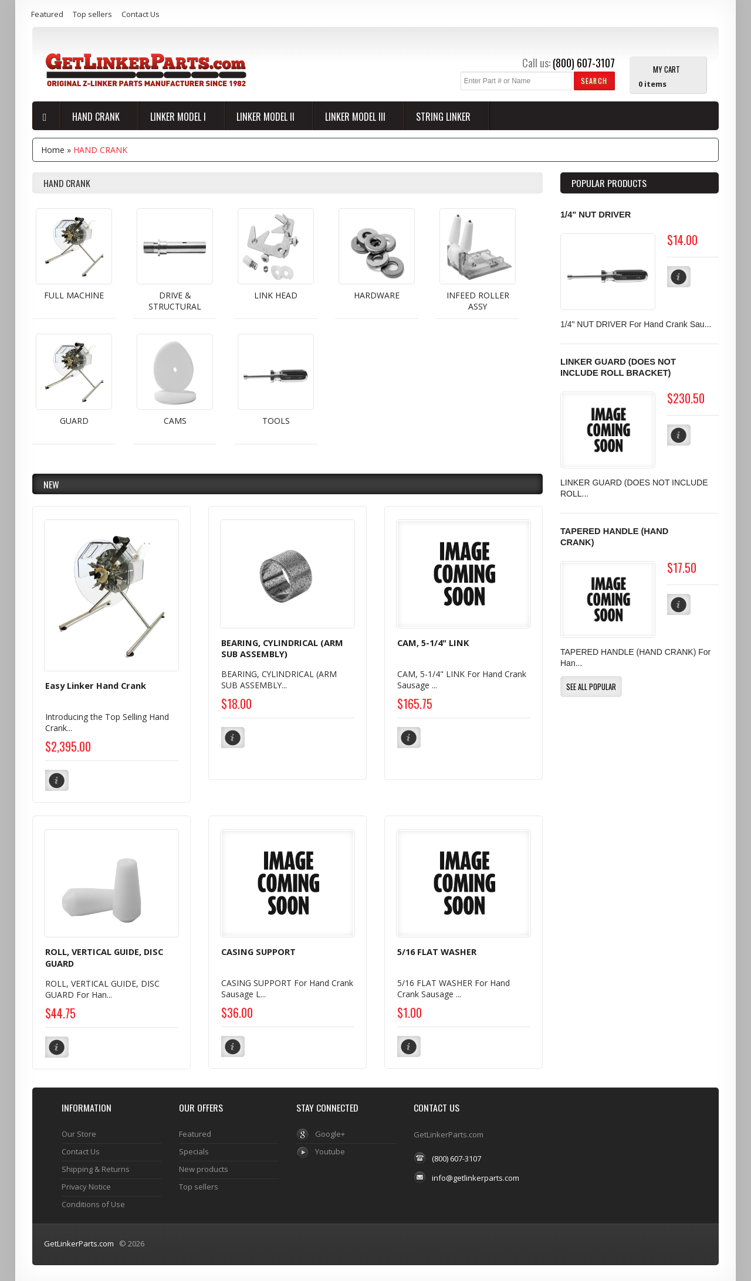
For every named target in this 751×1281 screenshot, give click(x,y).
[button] (594, 81)
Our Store (79, 1132)
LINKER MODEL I (179, 117)
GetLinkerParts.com (79, 1242)
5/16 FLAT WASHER (436, 951)
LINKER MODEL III (356, 117)
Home (53, 149)
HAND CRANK (97, 117)
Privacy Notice (86, 1185)
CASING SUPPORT (258, 951)
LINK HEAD (275, 295)
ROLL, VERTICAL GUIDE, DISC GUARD (104, 957)
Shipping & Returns (96, 1168)
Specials (194, 1150)
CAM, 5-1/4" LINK (433, 642)
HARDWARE (377, 295)
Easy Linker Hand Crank (95, 685)
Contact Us (140, 14)
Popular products (609, 183)
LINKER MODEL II (266, 117)
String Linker (444, 117)
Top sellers (92, 14)
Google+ (330, 1132)
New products (203, 1168)
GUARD (74, 421)
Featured (47, 14)
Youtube (330, 1150)
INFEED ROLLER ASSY (477, 301)
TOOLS (276, 421)
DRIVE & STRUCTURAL (174, 301)
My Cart (666, 68)
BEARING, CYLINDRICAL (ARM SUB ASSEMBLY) (282, 648)
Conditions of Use (93, 1203)
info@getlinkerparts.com (475, 1176)
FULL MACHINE (74, 295)
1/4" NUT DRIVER (595, 214)
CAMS (175, 421)
